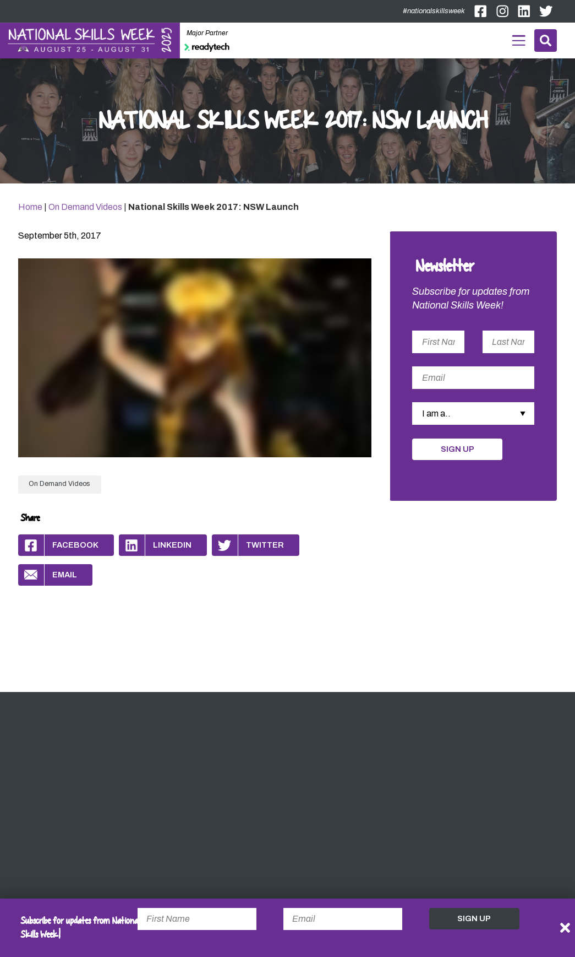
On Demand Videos (85, 207)
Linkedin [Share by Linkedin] (155, 545)
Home (30, 207)
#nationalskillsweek (434, 11)
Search (545, 40)
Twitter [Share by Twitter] (248, 545)
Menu (519, 39)
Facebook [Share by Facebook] (58, 545)
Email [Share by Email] (47, 575)
